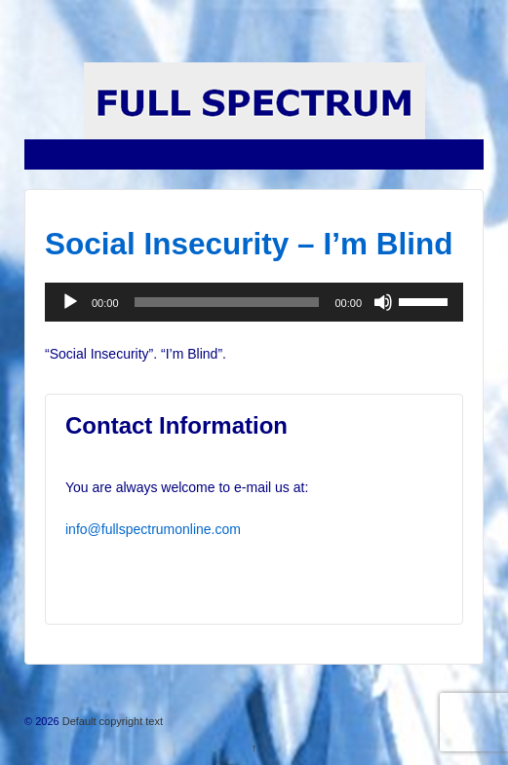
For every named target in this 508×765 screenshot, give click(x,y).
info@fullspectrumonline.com (153, 529)
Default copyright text (111, 721)
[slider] (227, 302)
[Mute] (383, 302)
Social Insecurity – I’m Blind (248, 243)
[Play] (70, 302)
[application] (254, 302)
